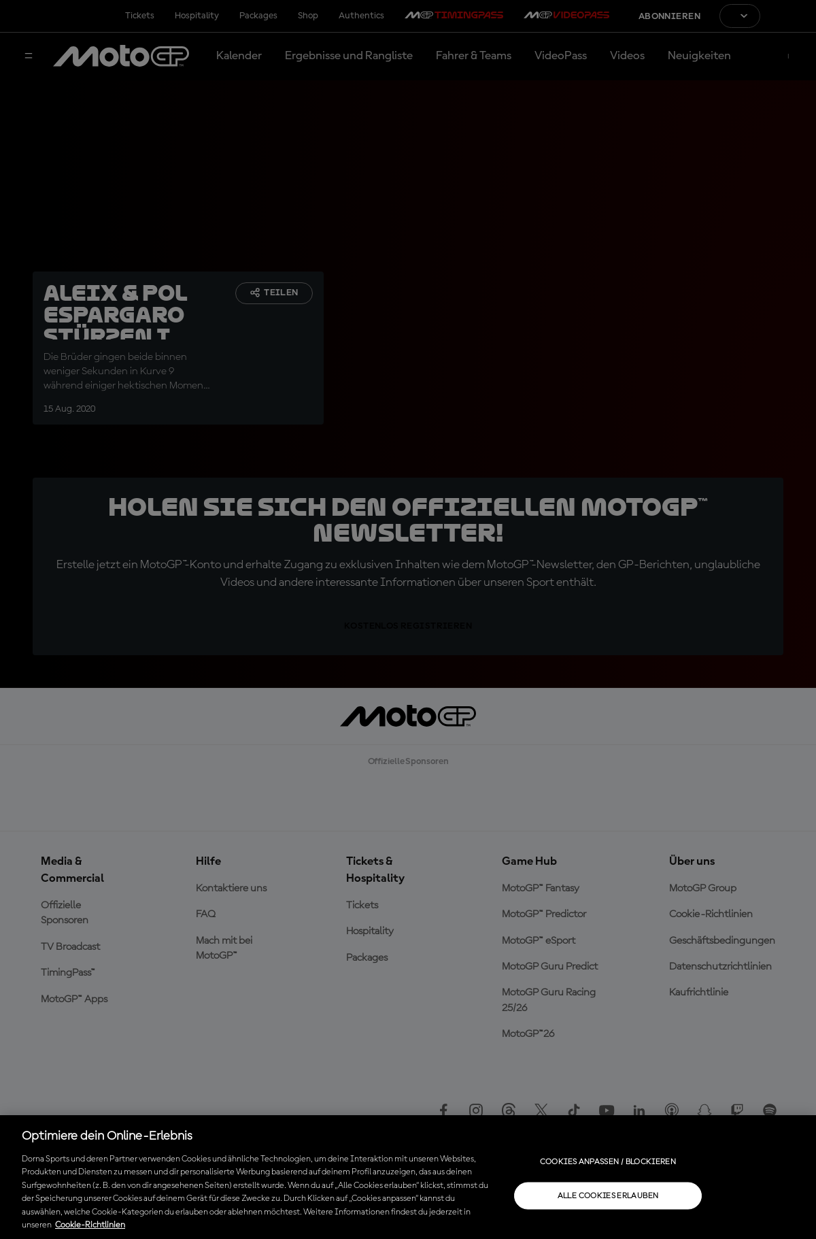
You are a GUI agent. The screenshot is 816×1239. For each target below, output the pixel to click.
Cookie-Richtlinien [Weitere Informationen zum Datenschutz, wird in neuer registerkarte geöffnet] (90, 1225)
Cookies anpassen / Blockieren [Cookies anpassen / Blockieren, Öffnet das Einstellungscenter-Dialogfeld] (608, 1161)
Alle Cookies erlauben (608, 1195)
